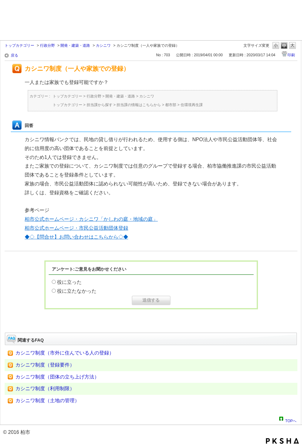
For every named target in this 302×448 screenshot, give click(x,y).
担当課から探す (99, 105)
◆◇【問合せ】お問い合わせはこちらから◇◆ (76, 237)
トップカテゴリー (19, 45)
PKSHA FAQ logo (282, 441)
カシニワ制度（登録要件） (45, 364)
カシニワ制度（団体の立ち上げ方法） (57, 376)
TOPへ (290, 420)
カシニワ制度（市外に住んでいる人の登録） (64, 352)
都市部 (170, 105)
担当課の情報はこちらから (138, 105)
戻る (14, 55)
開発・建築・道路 (75, 45)
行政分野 (47, 45)
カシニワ (103, 45)
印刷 (291, 55)
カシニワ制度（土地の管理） (47, 400)
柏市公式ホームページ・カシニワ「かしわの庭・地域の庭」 (91, 219)
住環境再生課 (192, 105)
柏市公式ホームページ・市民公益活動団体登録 (76, 228)
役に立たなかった (76, 291)
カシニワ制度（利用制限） (45, 388)
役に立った (69, 282)
